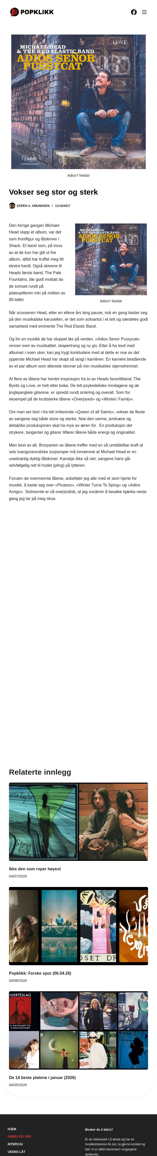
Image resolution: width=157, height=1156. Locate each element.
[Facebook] (134, 12)
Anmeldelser (19, 1136)
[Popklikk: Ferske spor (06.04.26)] (78, 926)
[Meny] (144, 12)
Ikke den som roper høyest (35, 869)
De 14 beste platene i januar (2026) (42, 1077)
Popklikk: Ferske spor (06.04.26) (40, 973)
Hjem (12, 1129)
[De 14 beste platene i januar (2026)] (78, 1030)
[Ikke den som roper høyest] (78, 822)
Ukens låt (16, 1152)
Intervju (15, 1144)
